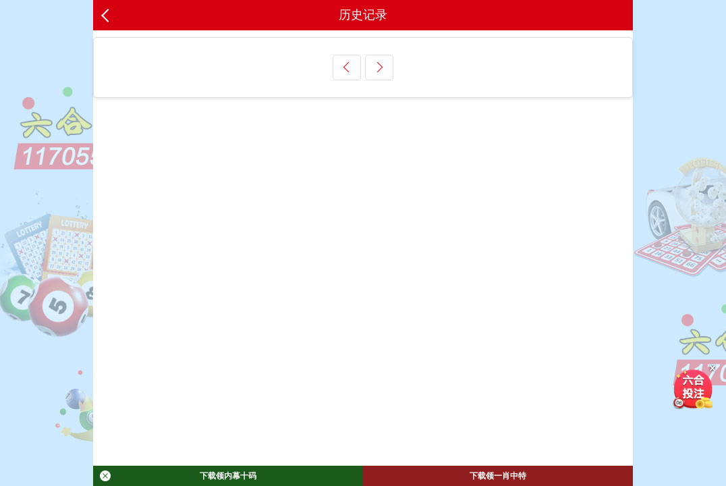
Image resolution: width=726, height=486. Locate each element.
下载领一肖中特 (498, 476)
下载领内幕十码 (178, 475)
